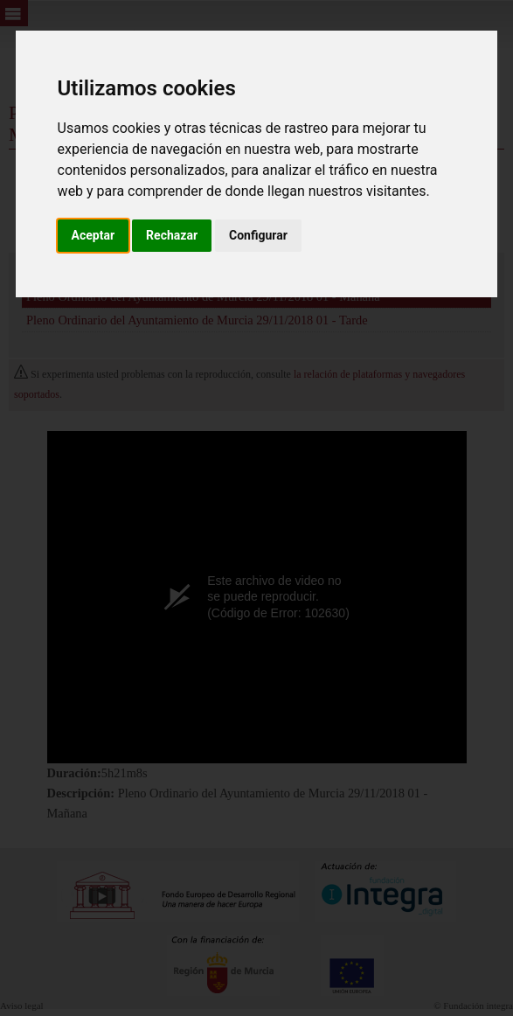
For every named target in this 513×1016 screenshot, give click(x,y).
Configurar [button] (258, 235)
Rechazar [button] (172, 235)
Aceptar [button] (93, 235)
